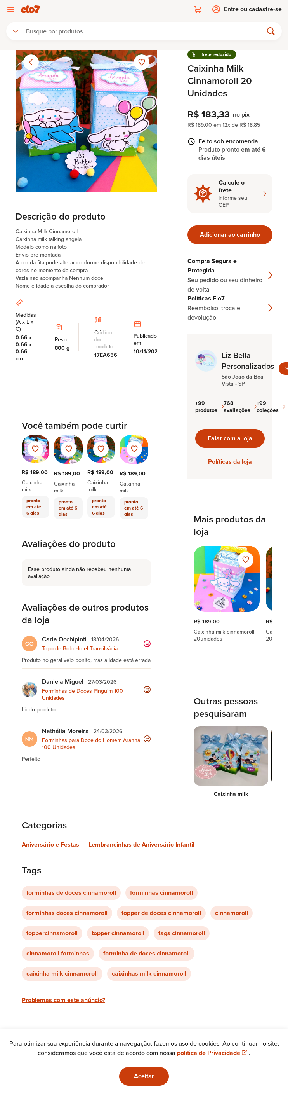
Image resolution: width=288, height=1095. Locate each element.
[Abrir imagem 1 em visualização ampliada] (86, 121)
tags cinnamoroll (181, 933)
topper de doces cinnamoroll (161, 912)
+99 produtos (209, 407)
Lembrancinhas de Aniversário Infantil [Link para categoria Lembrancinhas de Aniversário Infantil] (141, 844)
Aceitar (144, 1076)
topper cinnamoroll (118, 933)
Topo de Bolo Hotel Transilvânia (80, 648)
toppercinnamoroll (52, 933)
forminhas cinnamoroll (161, 892)
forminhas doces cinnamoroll (67, 912)
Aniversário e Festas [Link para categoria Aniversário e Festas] (50, 844)
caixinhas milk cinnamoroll (149, 973)
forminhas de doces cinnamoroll (71, 892)
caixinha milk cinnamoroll (62, 973)
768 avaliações (240, 407)
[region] (229, 594)
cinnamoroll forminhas (57, 953)
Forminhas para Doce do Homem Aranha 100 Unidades (91, 744)
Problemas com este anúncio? (63, 999)
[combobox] (15, 31)
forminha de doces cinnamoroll (146, 953)
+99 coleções (271, 407)
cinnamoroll (231, 912)
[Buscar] (145, 31)
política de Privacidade (213, 1052)
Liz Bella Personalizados (248, 361)
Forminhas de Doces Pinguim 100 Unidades (82, 694)
